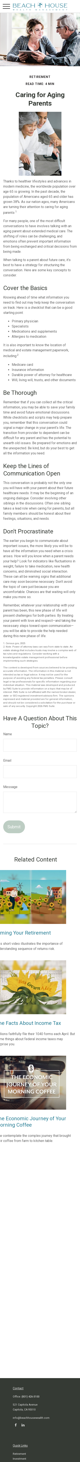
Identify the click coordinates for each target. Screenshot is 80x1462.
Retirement (19, 1453)
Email (7, 760)
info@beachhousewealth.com (31, 1417)
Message (10, 787)
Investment (19, 1458)
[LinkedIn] (23, 1425)
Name (7, 734)
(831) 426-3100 (30, 1396)
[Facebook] (16, 1425)
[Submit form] (14, 826)
